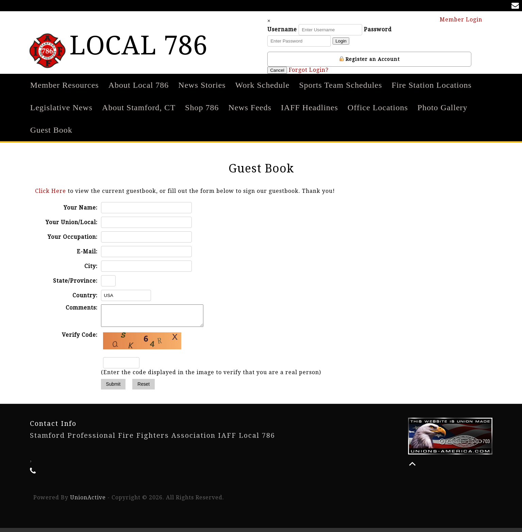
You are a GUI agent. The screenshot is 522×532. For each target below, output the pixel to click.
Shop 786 (202, 107)
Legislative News (61, 107)
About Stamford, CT (138, 107)
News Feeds (249, 107)
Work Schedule (262, 85)
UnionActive (88, 501)
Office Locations (378, 107)
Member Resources (64, 85)
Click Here (50, 191)
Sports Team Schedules (340, 85)
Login (347, 41)
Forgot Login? (315, 70)
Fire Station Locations (432, 85)
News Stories (201, 85)
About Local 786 (138, 85)
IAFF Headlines (309, 107)
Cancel (283, 70)
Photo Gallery (443, 107)
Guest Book (51, 130)
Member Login (464, 19)
